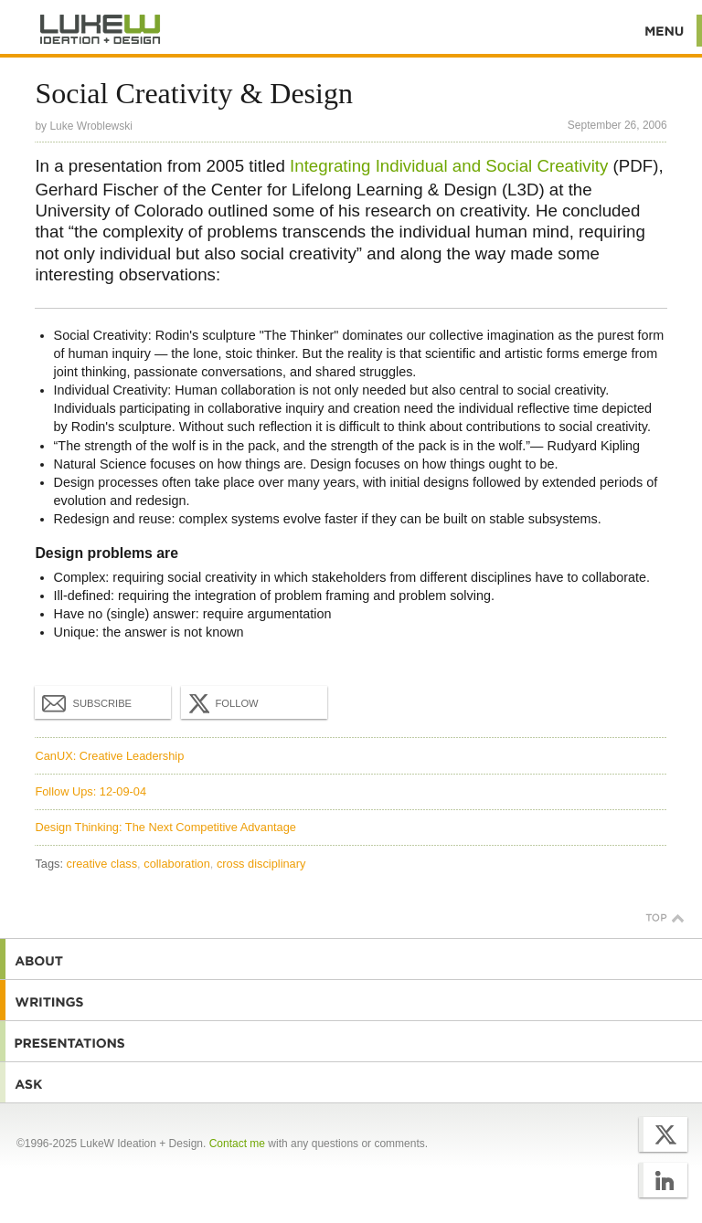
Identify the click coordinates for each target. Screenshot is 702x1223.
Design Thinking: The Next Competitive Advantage (165, 827)
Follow (221, 703)
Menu (665, 31)
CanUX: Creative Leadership (109, 756)
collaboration (177, 863)
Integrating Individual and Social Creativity (449, 165)
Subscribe (87, 702)
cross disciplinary (261, 863)
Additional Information (100, 30)
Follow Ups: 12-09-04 (90, 791)
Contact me (237, 1143)
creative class (102, 863)
